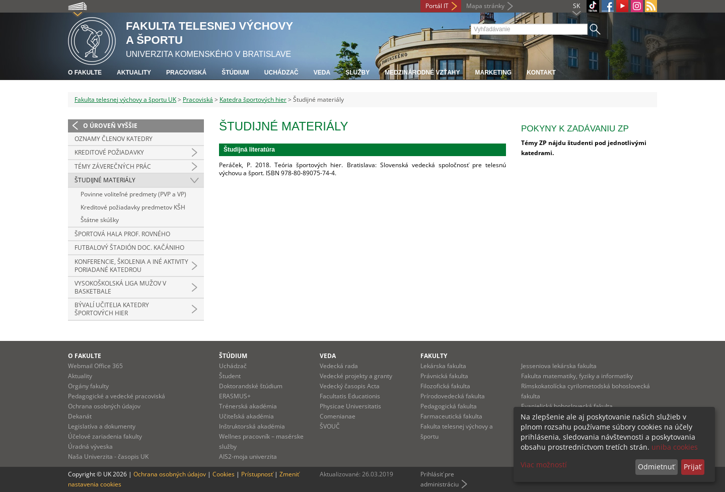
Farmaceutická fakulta (451, 416)
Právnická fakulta (444, 376)
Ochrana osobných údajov (104, 406)
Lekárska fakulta (443, 366)
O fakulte (85, 72)
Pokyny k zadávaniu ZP (575, 128)
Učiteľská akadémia (246, 416)
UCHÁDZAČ (281, 72)
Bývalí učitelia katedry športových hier (112, 309)
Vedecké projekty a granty (356, 376)
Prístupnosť (257, 474)
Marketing (493, 72)
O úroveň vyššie (110, 125)
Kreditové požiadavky (109, 152)
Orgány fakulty (88, 386)
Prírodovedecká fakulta (452, 396)
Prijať (692, 466)
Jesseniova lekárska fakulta (559, 366)
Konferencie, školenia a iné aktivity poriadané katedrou (131, 265)
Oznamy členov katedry (114, 138)
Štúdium (235, 72)
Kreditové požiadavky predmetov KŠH (133, 207)
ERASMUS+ (235, 396)
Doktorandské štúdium (250, 386)
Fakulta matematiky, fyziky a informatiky (577, 376)
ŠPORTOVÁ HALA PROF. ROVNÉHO (122, 234)
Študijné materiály (105, 180)
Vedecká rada (339, 366)
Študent (230, 376)
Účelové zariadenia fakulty (105, 436)
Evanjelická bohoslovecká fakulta (567, 406)
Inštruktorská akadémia (252, 426)
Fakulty (433, 356)
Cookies (223, 474)
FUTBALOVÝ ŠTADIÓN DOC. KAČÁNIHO (129, 247)
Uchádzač (233, 366)
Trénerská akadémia (248, 406)
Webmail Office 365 (95, 366)
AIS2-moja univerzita (248, 456)
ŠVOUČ (330, 426)
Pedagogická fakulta (448, 406)
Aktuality (134, 72)
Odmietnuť (656, 466)
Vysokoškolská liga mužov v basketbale (120, 287)
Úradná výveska (90, 446)
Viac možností (544, 464)
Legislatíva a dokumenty (101, 426)
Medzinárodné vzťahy (422, 72)
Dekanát (80, 416)
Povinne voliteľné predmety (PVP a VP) (133, 194)
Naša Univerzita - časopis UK (108, 456)
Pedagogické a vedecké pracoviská (116, 396)
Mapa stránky (485, 6)
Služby (357, 72)
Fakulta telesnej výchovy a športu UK (125, 99)
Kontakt (541, 72)
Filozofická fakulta (445, 386)
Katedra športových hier (253, 99)
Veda (322, 72)
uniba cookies (674, 447)
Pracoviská (186, 72)
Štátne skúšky (100, 220)
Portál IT (437, 6)
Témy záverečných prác (113, 166)
